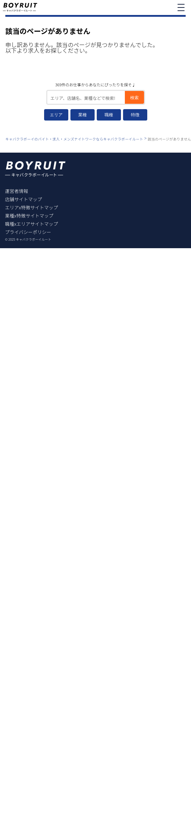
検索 (134, 97)
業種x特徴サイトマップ (29, 215)
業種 (82, 114)
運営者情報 (16, 191)
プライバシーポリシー (28, 232)
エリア (56, 114)
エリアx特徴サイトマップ (31, 207)
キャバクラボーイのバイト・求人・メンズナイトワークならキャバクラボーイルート (74, 139)
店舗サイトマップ (23, 199)
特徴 (135, 114)
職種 (109, 114)
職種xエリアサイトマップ (31, 223)
